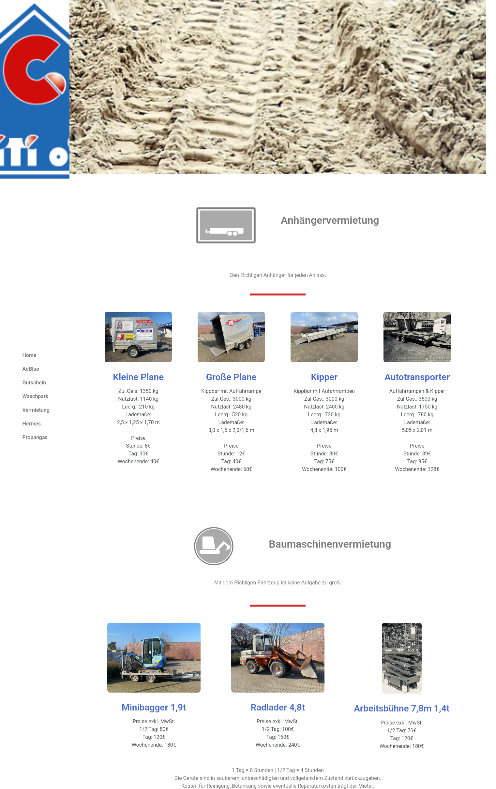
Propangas (34, 437)
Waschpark (35, 396)
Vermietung (35, 410)
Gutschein (34, 383)
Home (29, 355)
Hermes (31, 424)
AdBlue (30, 369)
